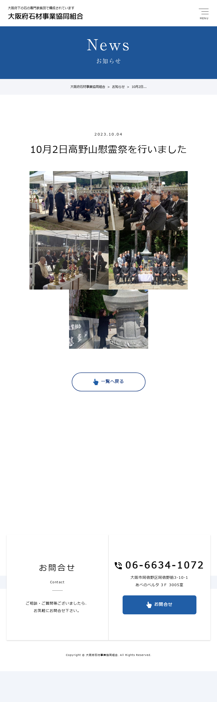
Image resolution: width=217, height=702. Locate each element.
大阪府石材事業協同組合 (87, 86)
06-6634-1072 (164, 566)
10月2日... (136, 86)
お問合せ (163, 604)
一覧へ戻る (112, 382)
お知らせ (115, 86)
